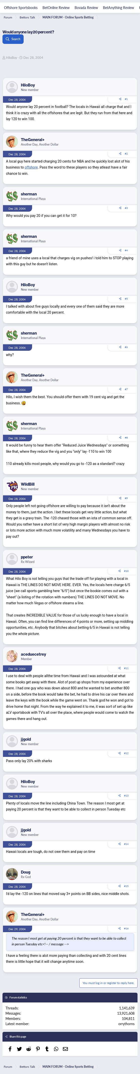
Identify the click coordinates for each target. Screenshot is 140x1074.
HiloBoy (11, 57)
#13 (126, 795)
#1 (126, 99)
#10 (126, 571)
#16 (126, 928)
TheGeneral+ (33, 139)
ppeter (27, 556)
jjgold (26, 739)
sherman (29, 193)
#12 (126, 753)
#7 (126, 389)
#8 (126, 437)
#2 (126, 153)
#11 (126, 668)
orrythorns (126, 1023)
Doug (25, 872)
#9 (126, 498)
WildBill (28, 484)
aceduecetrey (33, 654)
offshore (31, 167)
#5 (126, 298)
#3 (126, 208)
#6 (126, 347)
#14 (126, 844)
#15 (126, 886)
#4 (126, 250)
